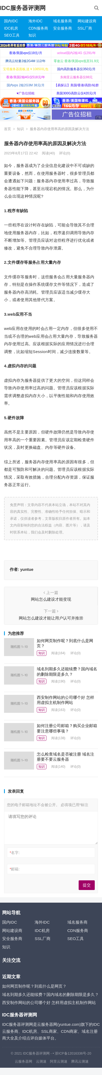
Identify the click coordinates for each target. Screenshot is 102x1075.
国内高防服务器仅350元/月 (76, 69)
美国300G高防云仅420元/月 (76, 93)
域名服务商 (62, 21)
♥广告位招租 (26, 93)
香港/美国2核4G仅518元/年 (25, 77)
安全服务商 (62, 28)
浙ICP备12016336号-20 (73, 1053)
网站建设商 (87, 21)
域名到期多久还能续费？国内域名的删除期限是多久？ (50, 994)
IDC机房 (11, 28)
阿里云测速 (58, 1061)
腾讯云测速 (80, 1061)
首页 (7, 129)
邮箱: (15, 869)
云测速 (41, 1061)
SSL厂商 (85, 28)
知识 (32, 35)
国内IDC (11, 21)
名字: (15, 852)
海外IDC (35, 21)
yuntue (26, 569)
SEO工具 (12, 35)
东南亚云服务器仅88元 (76, 77)
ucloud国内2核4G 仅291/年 (76, 53)
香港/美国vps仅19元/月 (25, 53)
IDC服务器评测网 (23, 8)
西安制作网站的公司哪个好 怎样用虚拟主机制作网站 (49, 1002)
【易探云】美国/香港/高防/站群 (76, 85)
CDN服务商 (38, 28)
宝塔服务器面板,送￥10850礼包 (25, 69)
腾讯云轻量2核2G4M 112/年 (25, 61)
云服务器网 (23, 1061)
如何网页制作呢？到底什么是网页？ (34, 986)
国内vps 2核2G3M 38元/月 (26, 85)
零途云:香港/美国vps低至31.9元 (76, 61)
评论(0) (64, 153)
